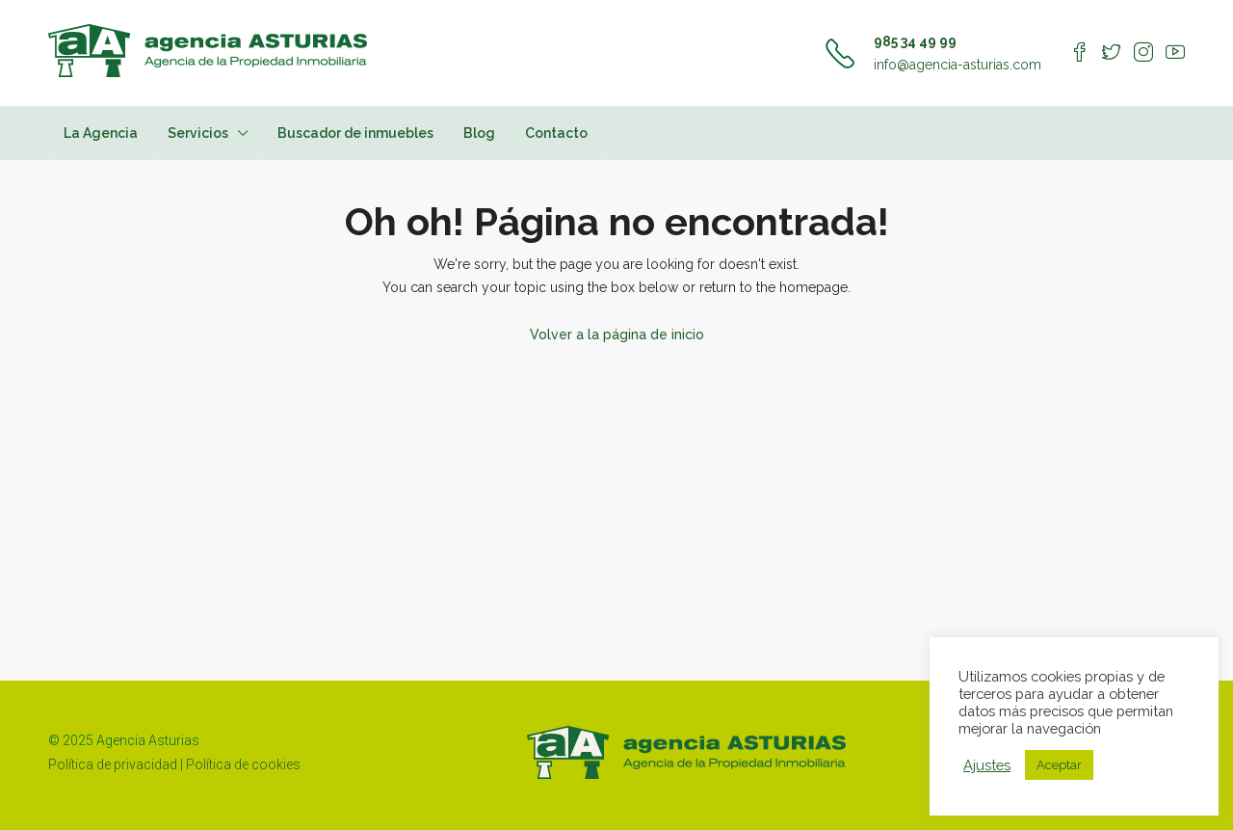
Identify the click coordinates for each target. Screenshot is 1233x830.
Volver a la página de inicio (617, 334)
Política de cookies (243, 764)
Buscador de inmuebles (355, 133)
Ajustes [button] (986, 765)
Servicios (198, 133)
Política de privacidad (112, 764)
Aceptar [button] (1059, 765)
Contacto (556, 133)
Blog (479, 133)
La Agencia (101, 133)
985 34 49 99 (915, 41)
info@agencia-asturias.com (957, 64)
